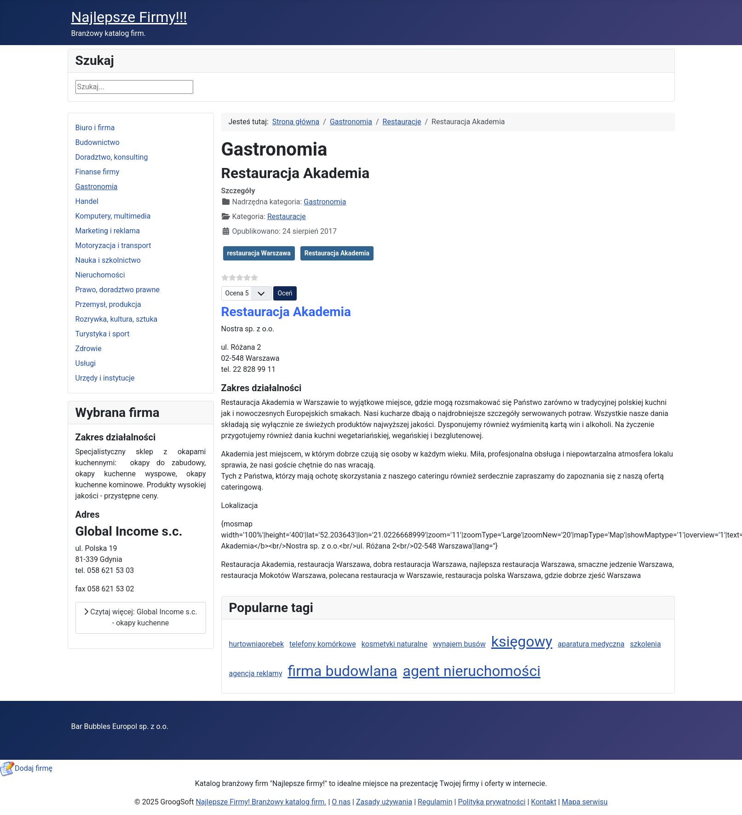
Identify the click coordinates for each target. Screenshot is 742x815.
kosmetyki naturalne (394, 644)
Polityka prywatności (491, 802)
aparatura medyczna (591, 644)
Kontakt (543, 802)
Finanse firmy (97, 172)
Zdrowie (88, 348)
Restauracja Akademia (337, 253)
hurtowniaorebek (256, 644)
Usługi (85, 363)
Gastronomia (96, 186)
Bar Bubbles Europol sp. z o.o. (120, 726)
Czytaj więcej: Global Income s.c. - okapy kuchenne (140, 617)
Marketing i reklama (107, 230)
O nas (341, 802)
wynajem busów (459, 644)
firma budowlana (342, 671)
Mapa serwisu (585, 802)
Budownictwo (97, 142)
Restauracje (286, 216)
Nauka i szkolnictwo (108, 260)
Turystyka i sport (102, 333)
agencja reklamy (255, 673)
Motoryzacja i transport (113, 245)
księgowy (521, 641)
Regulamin (435, 802)
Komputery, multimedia (113, 216)
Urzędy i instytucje (105, 378)
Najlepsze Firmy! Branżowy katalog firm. (261, 802)
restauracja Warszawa (259, 253)
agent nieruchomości (472, 671)
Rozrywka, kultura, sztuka (116, 319)
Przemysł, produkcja (108, 304)
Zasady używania (384, 802)
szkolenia (645, 644)
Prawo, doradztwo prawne (117, 289)
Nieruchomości (100, 275)
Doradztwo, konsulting (111, 157)
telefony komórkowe (322, 644)
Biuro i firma (95, 127)
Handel (86, 201)
